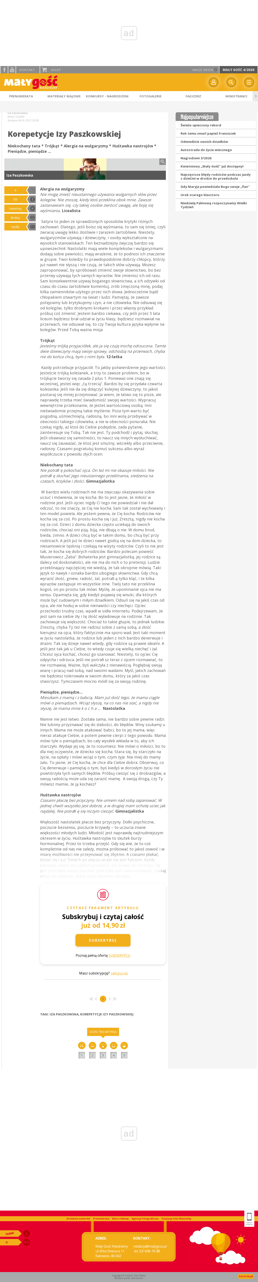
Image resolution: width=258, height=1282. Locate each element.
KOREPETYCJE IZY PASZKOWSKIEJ (107, 1014)
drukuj (15, 217)
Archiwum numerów (78, 1218)
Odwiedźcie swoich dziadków (204, 141)
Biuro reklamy (120, 1218)
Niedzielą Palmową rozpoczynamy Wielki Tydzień (214, 205)
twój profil (214, 82)
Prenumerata (101, 1218)
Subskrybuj (103, 940)
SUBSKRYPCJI (119, 955)
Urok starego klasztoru (200, 195)
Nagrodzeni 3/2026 (196, 158)
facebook (4, 69)
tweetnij (15, 208)
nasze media (202, 70)
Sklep (56, 70)
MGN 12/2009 (16, 117)
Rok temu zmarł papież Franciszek (208, 133)
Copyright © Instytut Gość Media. (129, 1275)
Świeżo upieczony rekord (201, 125)
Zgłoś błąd (246, 1276)
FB (15, 199)
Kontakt (27, 70)
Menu (249, 82)
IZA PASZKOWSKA (64, 1014)
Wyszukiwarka (231, 82)
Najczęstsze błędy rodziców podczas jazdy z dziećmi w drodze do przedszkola (216, 176)
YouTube (12, 69)
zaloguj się (119, 973)
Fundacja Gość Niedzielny (176, 1218)
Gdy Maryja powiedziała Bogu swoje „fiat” (215, 186)
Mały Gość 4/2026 (238, 70)
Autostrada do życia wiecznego (206, 150)
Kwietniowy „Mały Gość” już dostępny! (212, 166)
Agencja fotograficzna (145, 1218)
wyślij (15, 226)
